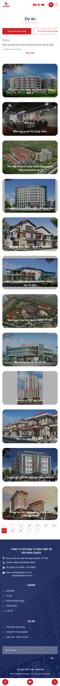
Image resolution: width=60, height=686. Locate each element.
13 (54, 525)
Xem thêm (30, 53)
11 (37, 525)
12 (46, 525)
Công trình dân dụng (17, 31)
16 (21, 530)
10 (29, 525)
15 (12, 530)
